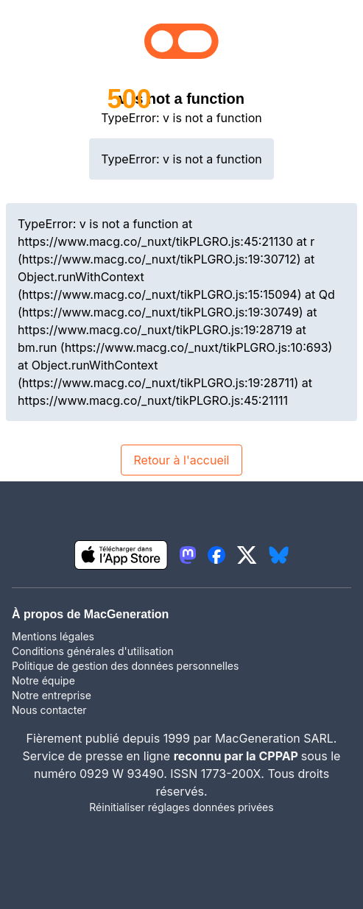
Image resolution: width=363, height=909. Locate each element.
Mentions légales (53, 636)
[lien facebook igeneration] (216, 555)
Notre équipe (43, 680)
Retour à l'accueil (181, 460)
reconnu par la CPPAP (237, 756)
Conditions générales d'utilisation (93, 651)
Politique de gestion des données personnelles (125, 665)
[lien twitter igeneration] (247, 555)
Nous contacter (49, 710)
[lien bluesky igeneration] (279, 555)
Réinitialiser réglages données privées (181, 807)
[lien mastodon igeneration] (188, 555)
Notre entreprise (51, 695)
